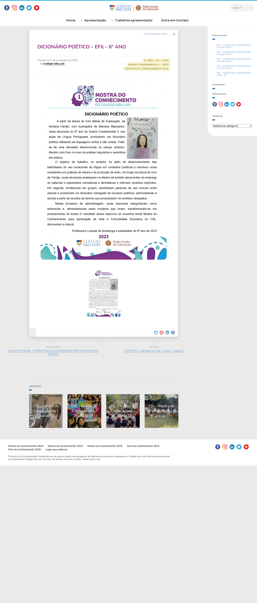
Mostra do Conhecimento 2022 (104, 446)
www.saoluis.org (91, 459)
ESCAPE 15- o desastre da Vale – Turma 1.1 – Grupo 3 (154, 350)
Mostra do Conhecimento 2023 (147, 68)
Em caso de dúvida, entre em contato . (63, 459)
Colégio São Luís (54, 63)
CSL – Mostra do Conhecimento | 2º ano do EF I (234, 46)
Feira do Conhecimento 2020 (24, 449)
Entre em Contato (175, 20)
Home (70, 20)
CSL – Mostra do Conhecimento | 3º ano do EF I (234, 53)
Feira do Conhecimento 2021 (143, 446)
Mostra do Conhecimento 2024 (25, 446)
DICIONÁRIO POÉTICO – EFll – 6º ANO (81, 46)
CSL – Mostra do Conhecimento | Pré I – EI (234, 74)
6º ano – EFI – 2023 (156, 60)
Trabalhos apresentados (133, 20)
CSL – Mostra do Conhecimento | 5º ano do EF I (234, 67)
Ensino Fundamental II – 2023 (148, 64)
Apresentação (95, 20)
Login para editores (56, 449)
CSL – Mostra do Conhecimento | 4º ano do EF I (234, 60)
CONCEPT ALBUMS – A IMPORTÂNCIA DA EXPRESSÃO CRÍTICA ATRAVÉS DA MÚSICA (53, 352)
